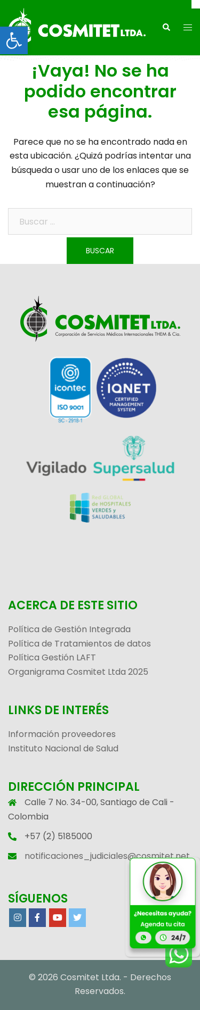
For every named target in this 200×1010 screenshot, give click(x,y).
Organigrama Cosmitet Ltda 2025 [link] (78, 672)
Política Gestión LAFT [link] (52, 657)
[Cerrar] (195, 4)
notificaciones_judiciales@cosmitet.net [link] (107, 856)
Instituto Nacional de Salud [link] (63, 748)
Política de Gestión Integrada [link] (69, 629)
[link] (14, 40)
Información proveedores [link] (62, 734)
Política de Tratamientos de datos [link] (79, 644)
